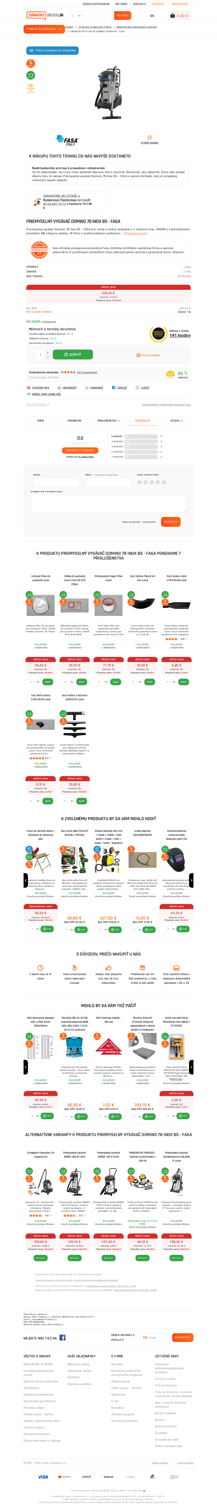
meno (38, 475)
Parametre (74, 421)
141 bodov (180, 335)
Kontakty (139, 3)
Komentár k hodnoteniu (47, 492)
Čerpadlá (161, 1433)
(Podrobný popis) (135, 233)
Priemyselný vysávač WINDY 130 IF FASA (108, 1155)
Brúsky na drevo (166, 1426)
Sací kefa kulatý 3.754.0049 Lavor (41, 697)
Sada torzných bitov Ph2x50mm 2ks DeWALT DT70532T (176, 1022)
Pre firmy (121, 3)
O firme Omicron (166, 1385)
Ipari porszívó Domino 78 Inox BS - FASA (135, 1290)
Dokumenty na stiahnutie (41, 1381)
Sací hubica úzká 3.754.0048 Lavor (176, 578)
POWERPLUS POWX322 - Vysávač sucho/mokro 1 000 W (142, 1157)
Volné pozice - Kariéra (126, 1388)
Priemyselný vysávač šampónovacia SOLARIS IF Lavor (176, 1157)
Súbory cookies (34, 1428)
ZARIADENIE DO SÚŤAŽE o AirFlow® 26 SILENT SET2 (66, 200)
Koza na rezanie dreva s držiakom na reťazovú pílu (40, 835)
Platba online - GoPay (38, 1414)
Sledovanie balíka (79, 1371)
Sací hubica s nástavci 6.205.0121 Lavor (74, 697)
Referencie (118, 1395)
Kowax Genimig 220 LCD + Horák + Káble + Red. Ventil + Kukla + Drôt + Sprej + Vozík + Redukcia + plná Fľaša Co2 (109, 836)
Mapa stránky (160, 1463)
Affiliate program (123, 1414)
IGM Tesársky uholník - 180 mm (108, 1020)
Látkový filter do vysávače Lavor (40, 578)
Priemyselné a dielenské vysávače (136, 27)
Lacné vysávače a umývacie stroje (54, 1280)
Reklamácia (31, 1388)
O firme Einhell (165, 1379)
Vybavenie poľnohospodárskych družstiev (169, 1368)
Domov (69, 27)
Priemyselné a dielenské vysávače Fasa (166, 405)
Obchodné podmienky (38, 1395)
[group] (41, 880)
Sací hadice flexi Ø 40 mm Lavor (142, 578)
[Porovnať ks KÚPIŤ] (32, 929)
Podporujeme (120, 1381)
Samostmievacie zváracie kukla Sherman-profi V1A (176, 835)
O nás (115, 1401)
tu (144, 1491)
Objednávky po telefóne (40, 1401)
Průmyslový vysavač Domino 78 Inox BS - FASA (111, 1286)
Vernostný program (96, 3)
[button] (47, 929)
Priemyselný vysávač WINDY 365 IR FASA (74, 1155)
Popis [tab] (40, 421)
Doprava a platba (79, 1384)
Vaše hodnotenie (149, 475)
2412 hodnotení (87, 372)
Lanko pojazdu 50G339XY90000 (142, 833)
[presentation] (61, 522)
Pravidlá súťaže (34, 1408)
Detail (40, 1258)
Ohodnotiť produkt (80, 450)
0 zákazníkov (86, 457)
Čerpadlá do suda (167, 1440)
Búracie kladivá (165, 1413)
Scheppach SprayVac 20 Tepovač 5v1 (40, 1155)
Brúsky (160, 1420)
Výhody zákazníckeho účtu (42, 1421)
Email (101, 475)
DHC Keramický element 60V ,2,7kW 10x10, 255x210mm (40, 1022)
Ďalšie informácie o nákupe (42, 1441)
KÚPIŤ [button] (49, 929)
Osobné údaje (185, 1463)
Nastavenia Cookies (37, 1434)
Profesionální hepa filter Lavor (109, 578)
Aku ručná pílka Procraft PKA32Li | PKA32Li (74, 833)
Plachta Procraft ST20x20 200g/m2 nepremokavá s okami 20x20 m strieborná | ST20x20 (142, 1023)
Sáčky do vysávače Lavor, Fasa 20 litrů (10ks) (74, 580)
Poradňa (117, 1364)
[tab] (142, 420)
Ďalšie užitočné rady (168, 1446)
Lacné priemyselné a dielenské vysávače (96, 1280)
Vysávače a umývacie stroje (95, 27)
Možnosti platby (78, 1364)
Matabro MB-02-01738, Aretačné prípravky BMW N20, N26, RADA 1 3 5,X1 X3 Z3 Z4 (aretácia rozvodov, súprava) (74, 1023)
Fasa (188, 267)
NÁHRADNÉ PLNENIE (38, 1364)
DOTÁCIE (73, 1377)
